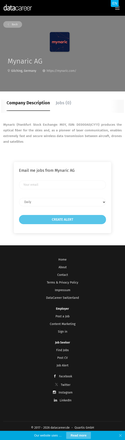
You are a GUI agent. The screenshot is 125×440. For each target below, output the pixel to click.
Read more (78, 435)
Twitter (65, 385)
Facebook (65, 376)
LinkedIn (65, 400)
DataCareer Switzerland (62, 298)
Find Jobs (62, 350)
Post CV (62, 358)
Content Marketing (62, 324)
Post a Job (62, 316)
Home (62, 259)
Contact (62, 275)
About (63, 267)
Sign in (62, 331)
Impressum (62, 290)
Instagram (66, 392)
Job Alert (62, 365)
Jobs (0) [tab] (63, 102)
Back (14, 24)
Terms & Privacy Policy (62, 282)
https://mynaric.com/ (61, 71)
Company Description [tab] (28, 102)
